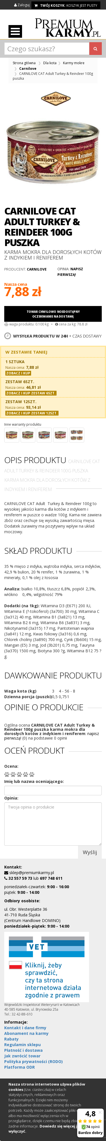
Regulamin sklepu (22, 1044)
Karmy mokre (74, 63)
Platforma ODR (19, 1067)
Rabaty (11, 1039)
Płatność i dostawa (23, 1050)
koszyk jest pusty (65, 5)
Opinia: (11, 798)
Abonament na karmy (26, 1033)
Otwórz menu (15, 31)
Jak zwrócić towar (22, 1056)
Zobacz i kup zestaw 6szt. (31, 393)
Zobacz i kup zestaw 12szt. (32, 413)
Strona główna (24, 63)
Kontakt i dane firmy (25, 1027)
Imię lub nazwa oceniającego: (34, 781)
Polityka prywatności (33, 1061)
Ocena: (11, 766)
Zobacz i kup (18, 373)
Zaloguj (22, 5)
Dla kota (50, 63)
